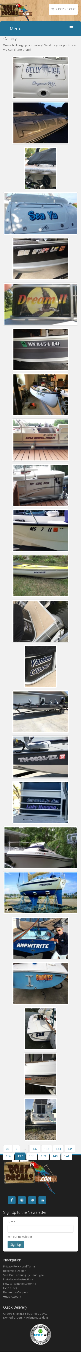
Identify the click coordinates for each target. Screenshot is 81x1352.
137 (20, 1156)
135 (70, 1149)
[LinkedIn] (42, 1200)
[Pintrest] (32, 1200)
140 (55, 1156)
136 (8, 1156)
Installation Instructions (18, 1279)
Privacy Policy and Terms (19, 1266)
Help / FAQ (10, 1288)
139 (43, 1156)
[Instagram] (22, 1200)
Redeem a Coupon (15, 1292)
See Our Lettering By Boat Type (23, 1275)
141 (66, 1156)
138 (31, 1156)
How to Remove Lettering (19, 1284)
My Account (12, 1297)
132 (35, 1149)
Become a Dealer (14, 1271)
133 (46, 1149)
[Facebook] (12, 1200)
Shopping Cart (66, 9)
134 (58, 1149)
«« (7, 1149)
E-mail (12, 1222)
